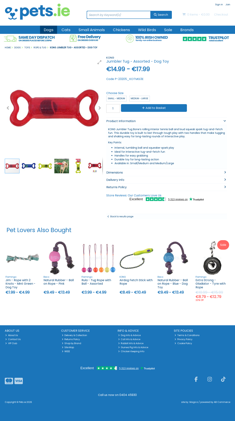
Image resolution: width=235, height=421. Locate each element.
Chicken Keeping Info (131, 351)
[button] (99, 62)
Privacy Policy (183, 339)
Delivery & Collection (74, 335)
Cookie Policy (183, 343)
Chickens (121, 29)
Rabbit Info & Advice (131, 343)
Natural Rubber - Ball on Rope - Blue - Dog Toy (173, 283)
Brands (187, 29)
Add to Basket (154, 108)
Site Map (68, 347)
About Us (11, 335)
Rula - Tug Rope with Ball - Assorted (96, 282)
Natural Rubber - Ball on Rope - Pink (59, 282)
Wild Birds (147, 29)
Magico (193, 402)
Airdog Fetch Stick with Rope (136, 282)
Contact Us (13, 339)
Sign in (219, 4)
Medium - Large (139, 98)
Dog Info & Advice (129, 335)
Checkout (221, 14)
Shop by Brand (71, 343)
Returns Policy (71, 339)
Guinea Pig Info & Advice (133, 347)
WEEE (66, 351)
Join (227, 4)
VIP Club (11, 343)
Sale (168, 29)
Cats (66, 29)
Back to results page (121, 216)
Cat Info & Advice (129, 339)
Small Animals (92, 29)
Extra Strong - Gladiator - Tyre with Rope (211, 283)
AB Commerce (222, 402)
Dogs (48, 29)
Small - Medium (116, 98)
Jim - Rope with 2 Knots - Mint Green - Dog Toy (20, 283)
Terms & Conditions (187, 335)
